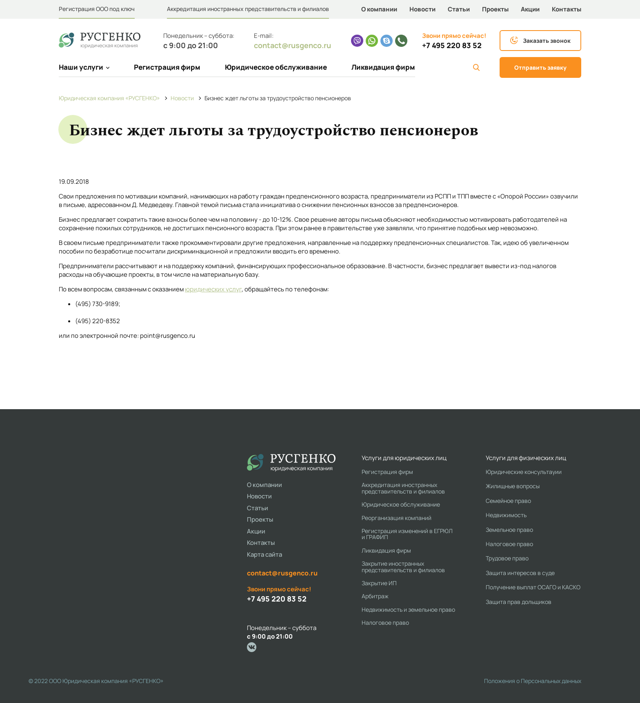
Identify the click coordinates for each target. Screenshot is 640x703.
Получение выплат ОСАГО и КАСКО (533, 587)
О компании (379, 9)
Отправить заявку (540, 67)
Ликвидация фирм (383, 67)
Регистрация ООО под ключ (97, 9)
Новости (422, 9)
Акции (530, 9)
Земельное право (509, 530)
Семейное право (508, 501)
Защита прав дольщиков (518, 602)
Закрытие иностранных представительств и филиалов (403, 566)
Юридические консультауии (524, 472)
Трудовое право (507, 558)
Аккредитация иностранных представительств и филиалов (248, 9)
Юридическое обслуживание (276, 67)
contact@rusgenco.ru (292, 45)
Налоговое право (385, 622)
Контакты (566, 9)
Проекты (495, 9)
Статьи (459, 9)
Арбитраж (375, 596)
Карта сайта (264, 554)
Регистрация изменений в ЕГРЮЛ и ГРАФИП (407, 534)
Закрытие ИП (379, 583)
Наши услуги (84, 67)
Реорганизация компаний (396, 518)
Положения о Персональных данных (532, 681)
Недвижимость (506, 515)
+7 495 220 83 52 (452, 45)
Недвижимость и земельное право (408, 609)
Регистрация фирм (167, 67)
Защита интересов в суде (520, 573)
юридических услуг (213, 289)
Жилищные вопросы (513, 486)
